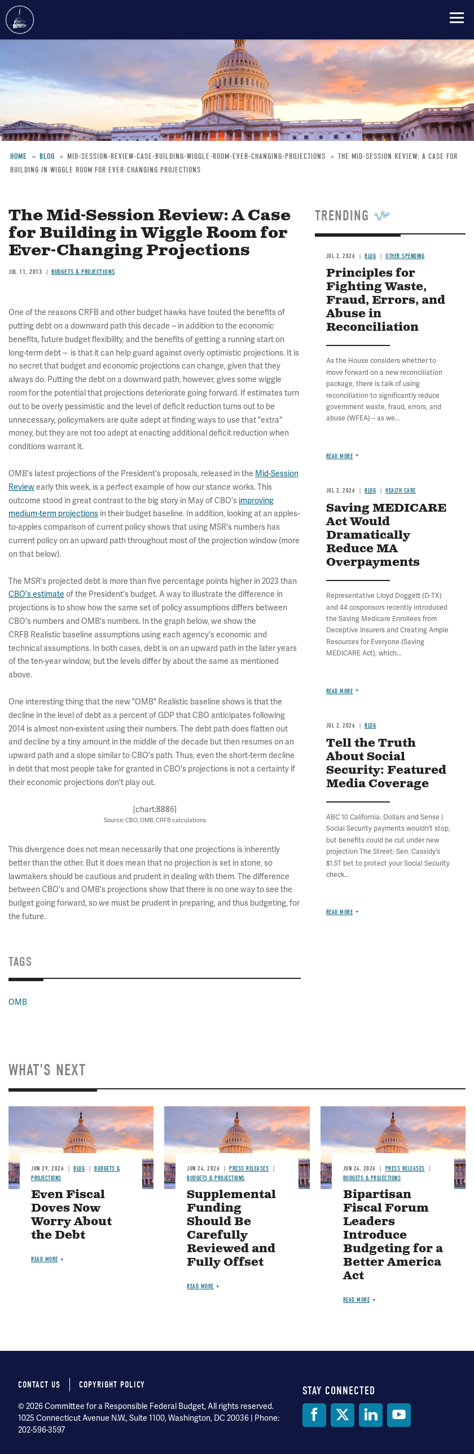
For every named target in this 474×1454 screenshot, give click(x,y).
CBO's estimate (36, 594)
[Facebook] (314, 1415)
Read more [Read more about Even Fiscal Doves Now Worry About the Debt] (44, 1259)
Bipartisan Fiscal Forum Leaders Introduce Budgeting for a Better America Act (393, 1235)
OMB (17, 1002)
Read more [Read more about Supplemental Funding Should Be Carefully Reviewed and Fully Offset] (200, 1286)
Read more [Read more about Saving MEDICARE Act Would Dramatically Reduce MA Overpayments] (339, 691)
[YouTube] (399, 1415)
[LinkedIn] (371, 1415)
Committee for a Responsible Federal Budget (20, 20)
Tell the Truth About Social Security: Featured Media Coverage (386, 764)
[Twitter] (342, 1415)
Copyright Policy (112, 1385)
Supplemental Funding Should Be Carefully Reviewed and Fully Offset (231, 1228)
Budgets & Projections (216, 1178)
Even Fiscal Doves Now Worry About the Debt (71, 1215)
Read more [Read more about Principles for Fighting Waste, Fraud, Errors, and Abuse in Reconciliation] (339, 456)
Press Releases (249, 1168)
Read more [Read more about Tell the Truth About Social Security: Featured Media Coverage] (339, 912)
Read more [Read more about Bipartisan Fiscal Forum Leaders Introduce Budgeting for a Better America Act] (356, 1300)
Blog (370, 490)
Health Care (400, 490)
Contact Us (39, 1385)
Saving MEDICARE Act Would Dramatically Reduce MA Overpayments (386, 535)
